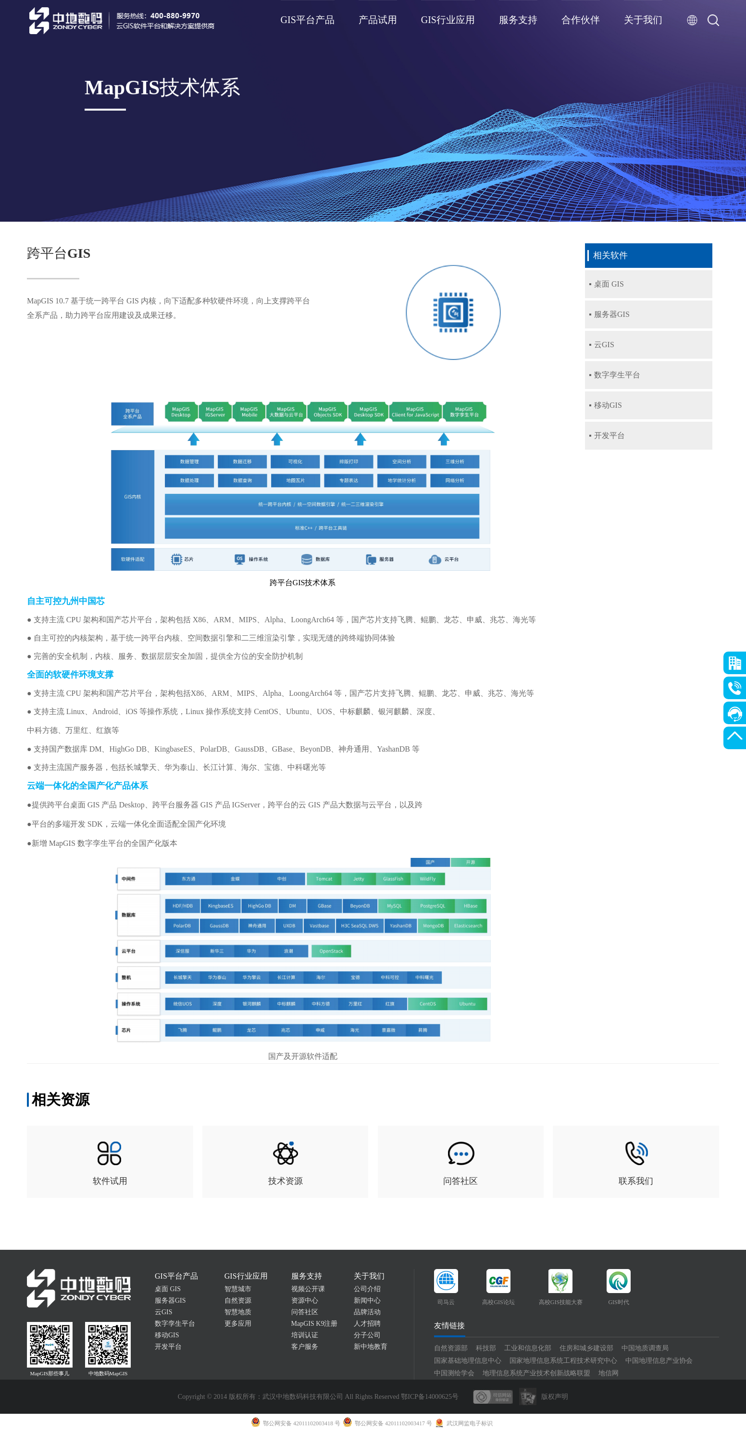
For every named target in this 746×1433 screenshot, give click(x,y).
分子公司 (367, 1335)
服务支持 (518, 19)
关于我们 (643, 19)
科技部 (486, 1348)
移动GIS (167, 1335)
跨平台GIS (58, 253)
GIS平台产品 (308, 19)
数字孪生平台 (175, 1323)
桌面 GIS (168, 1289)
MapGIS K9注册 (314, 1323)
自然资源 (237, 1300)
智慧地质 (237, 1312)
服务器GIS (170, 1300)
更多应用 (237, 1323)
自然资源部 (451, 1348)
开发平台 (168, 1346)
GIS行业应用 (448, 19)
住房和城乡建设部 (586, 1348)
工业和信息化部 (527, 1348)
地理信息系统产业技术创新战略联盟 (536, 1373)
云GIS (164, 1312)
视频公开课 (308, 1289)
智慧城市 (237, 1289)
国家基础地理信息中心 (467, 1360)
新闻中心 (367, 1300)
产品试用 (378, 19)
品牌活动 (367, 1312)
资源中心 (304, 1300)
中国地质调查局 (645, 1348)
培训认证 (304, 1335)
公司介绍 (367, 1289)
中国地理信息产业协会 (659, 1360)
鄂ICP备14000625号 (430, 1396)
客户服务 (304, 1346)
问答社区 (304, 1312)
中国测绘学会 (454, 1373)
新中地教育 (370, 1346)
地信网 (608, 1373)
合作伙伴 (580, 19)
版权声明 (554, 1396)
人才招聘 (367, 1323)
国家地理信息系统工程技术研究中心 (563, 1360)
